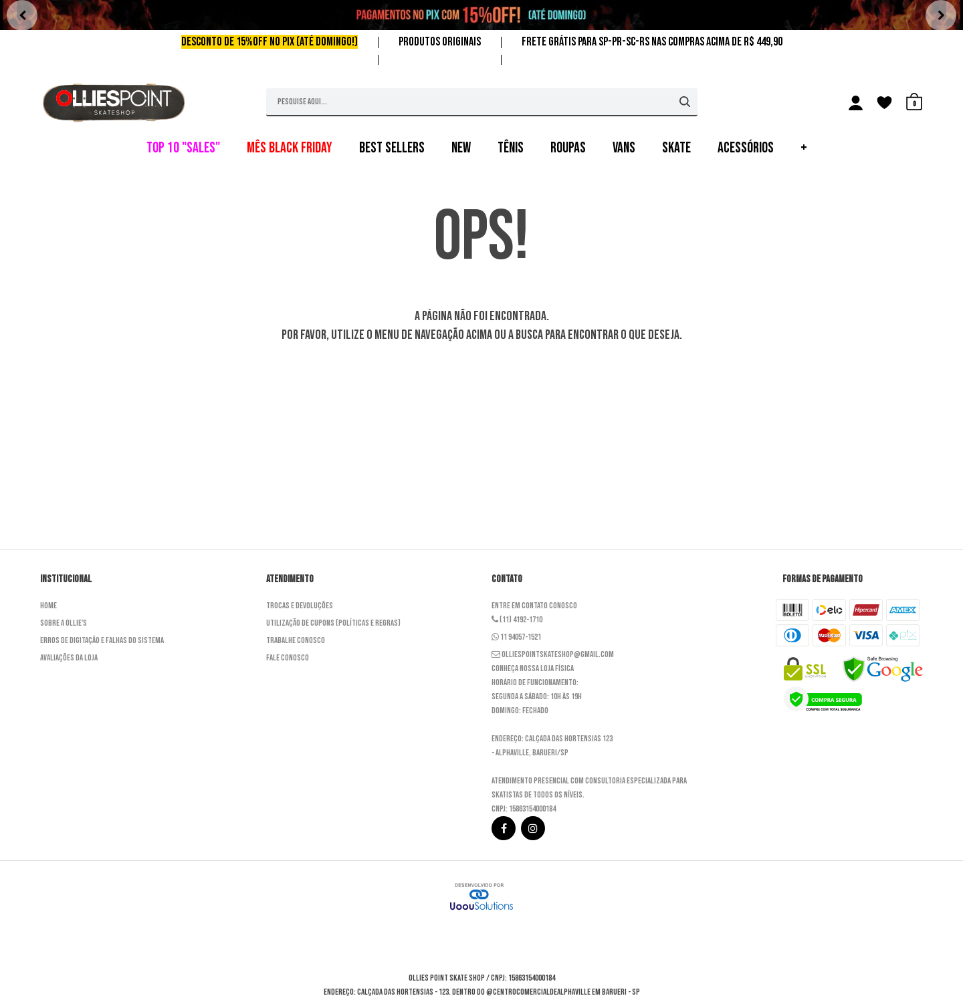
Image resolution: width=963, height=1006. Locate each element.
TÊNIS (511, 148)
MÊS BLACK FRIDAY (289, 148)
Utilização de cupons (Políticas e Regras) (333, 623)
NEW (461, 148)
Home (48, 605)
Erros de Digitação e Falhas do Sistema (102, 640)
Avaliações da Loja (69, 657)
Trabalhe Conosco (295, 640)
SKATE (676, 148)
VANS (624, 148)
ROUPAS (568, 148)
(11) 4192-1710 (517, 619)
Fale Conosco (287, 657)
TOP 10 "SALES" (183, 148)
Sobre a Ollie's (63, 623)
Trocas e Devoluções (299, 605)
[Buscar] (685, 101)
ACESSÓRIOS (746, 148)
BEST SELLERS (392, 148)
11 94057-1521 (516, 637)
